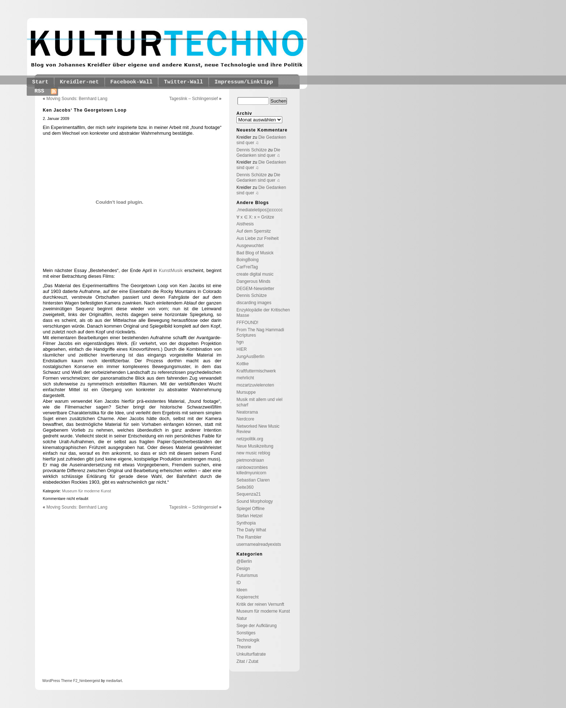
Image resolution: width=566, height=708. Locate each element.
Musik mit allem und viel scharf (259, 402)
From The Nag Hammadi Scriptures (260, 332)
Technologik (247, 640)
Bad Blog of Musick (255, 252)
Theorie (243, 646)
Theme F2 (68, 681)
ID (238, 582)
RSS (39, 91)
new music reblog (253, 453)
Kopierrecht (247, 597)
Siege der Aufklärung (256, 625)
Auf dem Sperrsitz (253, 231)
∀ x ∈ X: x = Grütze (255, 217)
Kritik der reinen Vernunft (260, 604)
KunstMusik (171, 270)
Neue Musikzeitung (254, 446)
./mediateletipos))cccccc (259, 209)
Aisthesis (245, 223)
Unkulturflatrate (251, 654)
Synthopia (246, 523)
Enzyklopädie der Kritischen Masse (263, 312)
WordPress (51, 681)
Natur (241, 618)
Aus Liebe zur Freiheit (257, 238)
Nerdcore (245, 419)
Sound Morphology (254, 501)
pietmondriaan (250, 460)
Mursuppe (246, 392)
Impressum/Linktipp (243, 82)
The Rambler (248, 537)
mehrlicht (245, 377)
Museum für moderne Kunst (86, 491)
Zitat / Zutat (247, 661)
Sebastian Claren (253, 480)
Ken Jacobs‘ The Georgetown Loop (85, 110)
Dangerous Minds (253, 281)
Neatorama (247, 412)
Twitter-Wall (183, 82)
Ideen (241, 589)
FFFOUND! (247, 322)
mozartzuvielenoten (255, 385)
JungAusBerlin (250, 356)
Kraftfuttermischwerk (256, 371)
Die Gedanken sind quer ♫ (258, 152)
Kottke (242, 363)
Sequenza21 (248, 494)
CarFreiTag (247, 266)
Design (243, 568)
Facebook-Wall (131, 82)
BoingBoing (247, 259)
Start (40, 82)
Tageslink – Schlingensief (193, 98)
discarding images (253, 302)
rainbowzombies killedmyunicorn (252, 470)
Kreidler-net (79, 82)
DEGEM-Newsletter (255, 288)
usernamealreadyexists (258, 544)
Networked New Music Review (257, 429)
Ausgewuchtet (250, 245)
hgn (240, 342)
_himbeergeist (88, 681)
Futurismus (247, 575)
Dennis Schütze (251, 149)
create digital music (255, 274)
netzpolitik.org (249, 438)
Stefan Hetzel (249, 515)
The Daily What (251, 529)
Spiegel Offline (250, 508)
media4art (114, 681)
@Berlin (244, 561)
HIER (241, 349)
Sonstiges (246, 632)
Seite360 (244, 487)
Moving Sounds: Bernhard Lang (77, 98)
